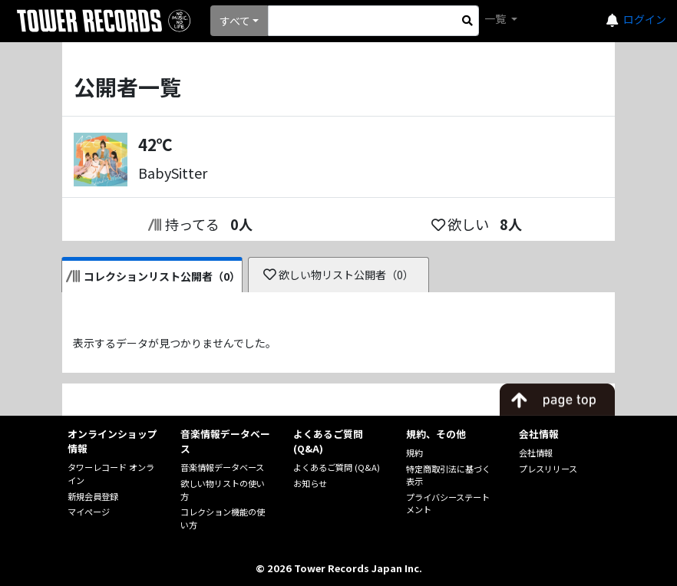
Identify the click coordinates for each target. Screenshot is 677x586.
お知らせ (310, 483)
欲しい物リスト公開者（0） (338, 274)
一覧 (496, 18)
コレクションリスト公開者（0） (153, 276)
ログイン (644, 19)
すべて (235, 20)
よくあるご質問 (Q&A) (336, 467)
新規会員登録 (93, 496)
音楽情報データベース (222, 467)
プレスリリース (548, 469)
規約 (414, 452)
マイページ (89, 511)
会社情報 (536, 452)
